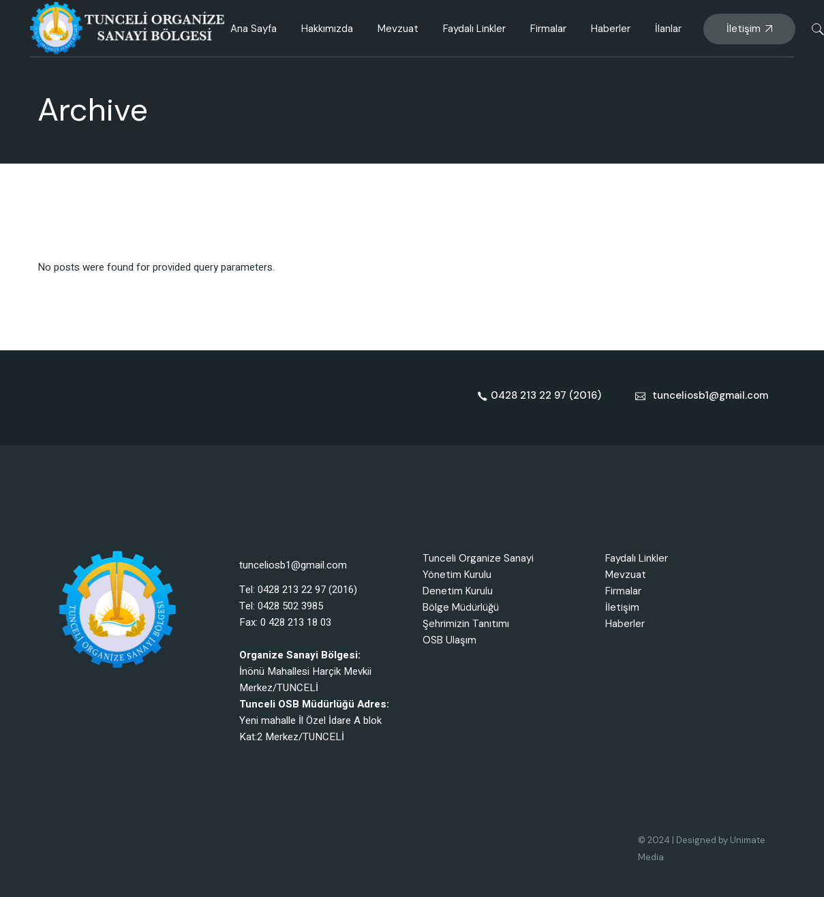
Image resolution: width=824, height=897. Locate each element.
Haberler (625, 623)
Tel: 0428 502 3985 (281, 605)
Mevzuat (625, 574)
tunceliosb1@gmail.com (293, 565)
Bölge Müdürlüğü (461, 607)
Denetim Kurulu (458, 591)
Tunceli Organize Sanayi (478, 558)
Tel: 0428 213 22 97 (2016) (298, 589)
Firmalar (623, 591)
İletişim (622, 607)
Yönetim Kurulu (457, 574)
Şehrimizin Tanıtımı (466, 623)
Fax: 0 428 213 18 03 (285, 622)
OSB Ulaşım (449, 640)
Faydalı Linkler (636, 558)
